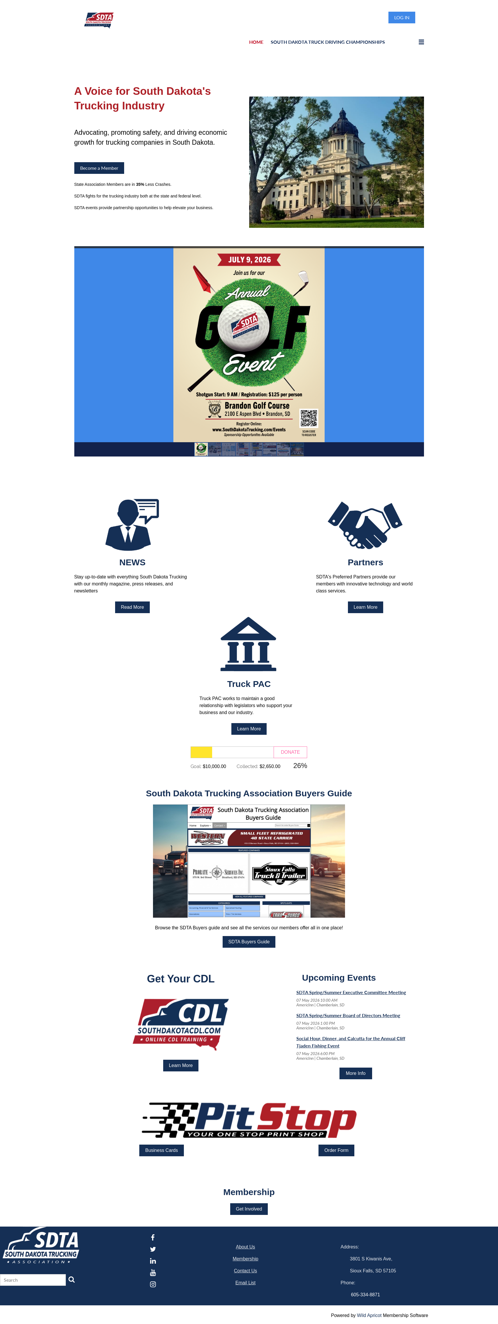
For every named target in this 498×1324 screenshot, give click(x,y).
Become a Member (99, 168)
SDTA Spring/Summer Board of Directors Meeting (348, 1015)
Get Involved (249, 1208)
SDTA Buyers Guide (249, 941)
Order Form (336, 1150)
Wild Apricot (369, 1315)
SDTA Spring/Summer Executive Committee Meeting (351, 992)
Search (71, 1279)
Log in (401, 17)
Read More (132, 607)
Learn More (366, 607)
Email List (245, 1282)
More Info (356, 1073)
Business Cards (161, 1150)
